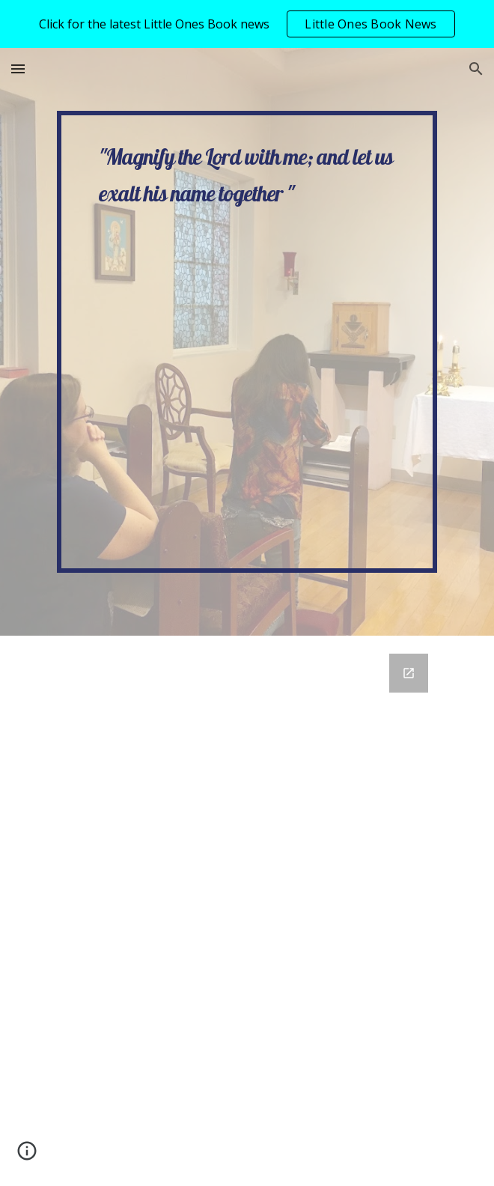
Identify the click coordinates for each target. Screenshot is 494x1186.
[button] (18, 68)
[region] (247, 24)
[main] (246, 342)
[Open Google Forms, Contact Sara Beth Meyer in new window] (408, 673)
